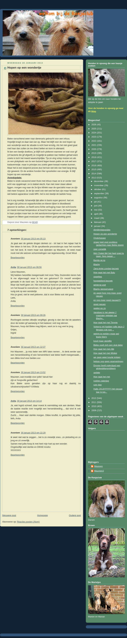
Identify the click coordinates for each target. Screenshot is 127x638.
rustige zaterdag (101, 381)
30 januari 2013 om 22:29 (33, 433)
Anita (13, 267)
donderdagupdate (102, 230)
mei (96, 210)
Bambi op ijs (99, 260)
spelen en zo (100, 308)
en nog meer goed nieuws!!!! (107, 300)
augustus (98, 197)
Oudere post (75, 515)
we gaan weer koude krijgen (107, 357)
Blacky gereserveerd (103, 289)
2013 (94, 178)
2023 (94, 137)
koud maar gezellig (103, 341)
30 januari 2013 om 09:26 (33, 315)
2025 (94, 129)
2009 (94, 410)
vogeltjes (98, 277)
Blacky (97, 264)
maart (97, 218)
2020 (94, 149)
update (97, 372)
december (99, 181)
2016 (94, 165)
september (99, 193)
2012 (94, 398)
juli (95, 202)
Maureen (98, 466)
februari (98, 222)
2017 (94, 161)
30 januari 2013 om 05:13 (33, 239)
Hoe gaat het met (102, 377)
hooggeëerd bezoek (103, 281)
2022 (94, 141)
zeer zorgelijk (100, 249)
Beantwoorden (18, 257)
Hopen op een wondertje (105, 234)
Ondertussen (100, 238)
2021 (94, 145)
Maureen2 (99, 471)
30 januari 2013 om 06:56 (29, 267)
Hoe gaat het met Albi (104, 349)
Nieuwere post (9, 515)
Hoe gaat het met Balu (104, 272)
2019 (94, 153)
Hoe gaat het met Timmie (106, 322)
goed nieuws (100, 304)
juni (96, 206)
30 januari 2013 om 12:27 (33, 347)
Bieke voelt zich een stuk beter (108, 345)
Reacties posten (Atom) (28, 522)
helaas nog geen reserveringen (108, 361)
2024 (94, 132)
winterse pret (100, 285)
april (96, 214)
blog (93, 111)
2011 (94, 402)
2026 (94, 124)
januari (97, 226)
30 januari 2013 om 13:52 (33, 372)
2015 (94, 169)
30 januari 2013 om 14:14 (29, 401)
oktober (98, 189)
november (99, 185)
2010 (94, 406)
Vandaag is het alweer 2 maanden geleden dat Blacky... (105, 315)
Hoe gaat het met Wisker (105, 353)
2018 (94, 157)
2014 (94, 173)
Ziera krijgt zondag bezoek (106, 268)
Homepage (42, 515)
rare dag (98, 385)
